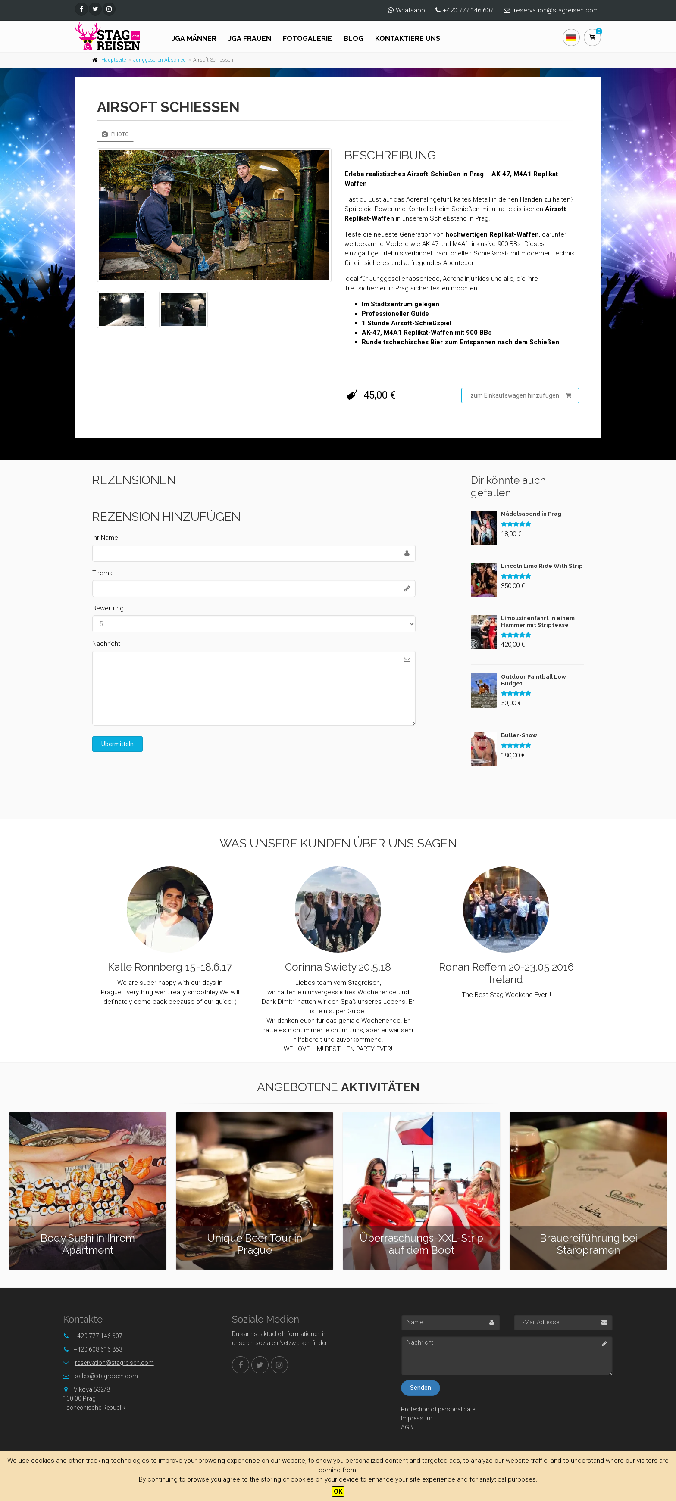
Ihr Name (105, 538)
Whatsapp (410, 10)
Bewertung (108, 608)
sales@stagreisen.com (106, 1376)
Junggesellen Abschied (159, 60)
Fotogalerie (307, 38)
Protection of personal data (438, 1409)
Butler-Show (519, 735)
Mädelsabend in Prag (531, 514)
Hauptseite (113, 60)
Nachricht (106, 644)
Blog (353, 38)
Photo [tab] (115, 134)
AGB (407, 1427)
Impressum (416, 1418)
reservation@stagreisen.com (556, 10)
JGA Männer (194, 38)
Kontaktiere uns (407, 38)
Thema (102, 573)
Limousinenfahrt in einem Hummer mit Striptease (538, 621)
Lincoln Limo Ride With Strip (542, 566)
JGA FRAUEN (249, 38)
